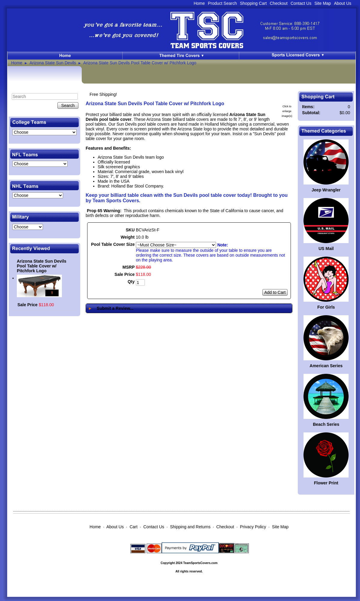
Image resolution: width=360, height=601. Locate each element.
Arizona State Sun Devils (52, 62)
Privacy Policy (253, 526)
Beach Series (326, 424)
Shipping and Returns (190, 526)
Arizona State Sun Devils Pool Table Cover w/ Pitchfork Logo (139, 62)
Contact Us (301, 3)
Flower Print (326, 482)
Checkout (279, 3)
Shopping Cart (253, 3)
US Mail (326, 248)
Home (199, 3)
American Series (326, 365)
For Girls (326, 307)
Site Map (322, 3)
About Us (342, 3)
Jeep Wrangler (326, 190)
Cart (133, 526)
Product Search (222, 3)
